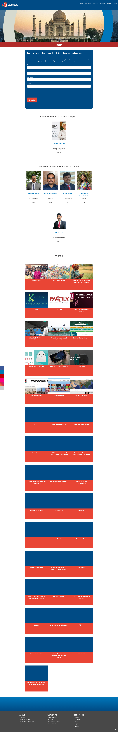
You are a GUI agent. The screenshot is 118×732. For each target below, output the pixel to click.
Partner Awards (52, 723)
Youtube (77, 723)
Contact (77, 717)
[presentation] (39, 92)
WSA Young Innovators (54, 721)
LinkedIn (77, 726)
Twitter (76, 721)
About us (22, 717)
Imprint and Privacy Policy (27, 721)
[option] (59, 26)
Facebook (77, 719)
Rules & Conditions (25, 719)
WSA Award (51, 719)
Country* (29, 83)
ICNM (21, 723)
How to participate (52, 717)
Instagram (77, 724)
